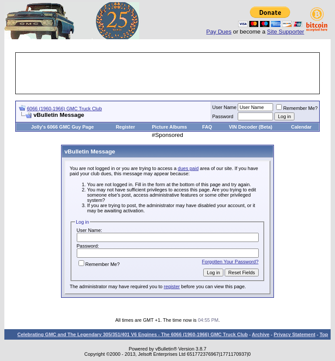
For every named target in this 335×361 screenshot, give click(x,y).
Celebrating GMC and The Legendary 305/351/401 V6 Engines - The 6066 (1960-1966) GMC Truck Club (132, 334)
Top (324, 334)
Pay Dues (219, 31)
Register (125, 126)
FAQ (207, 126)
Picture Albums (169, 126)
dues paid (188, 168)
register (172, 286)
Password (222, 116)
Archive (260, 334)
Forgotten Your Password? (230, 261)
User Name (224, 107)
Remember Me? (297, 108)
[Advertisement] (175, 73)
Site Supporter (285, 31)
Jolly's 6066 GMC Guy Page (62, 126)
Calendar (301, 126)
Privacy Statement (294, 334)
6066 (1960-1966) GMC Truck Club (64, 108)
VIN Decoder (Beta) (251, 126)
